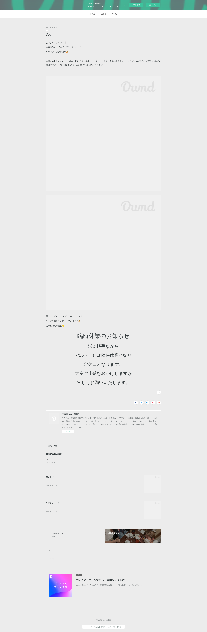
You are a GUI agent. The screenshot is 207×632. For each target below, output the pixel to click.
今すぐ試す (135, 5)
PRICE (114, 14)
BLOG (103, 14)
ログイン (153, 5)
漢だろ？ (50, 477)
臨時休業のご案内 (54, 454)
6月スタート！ (52, 503)
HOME (92, 14)
